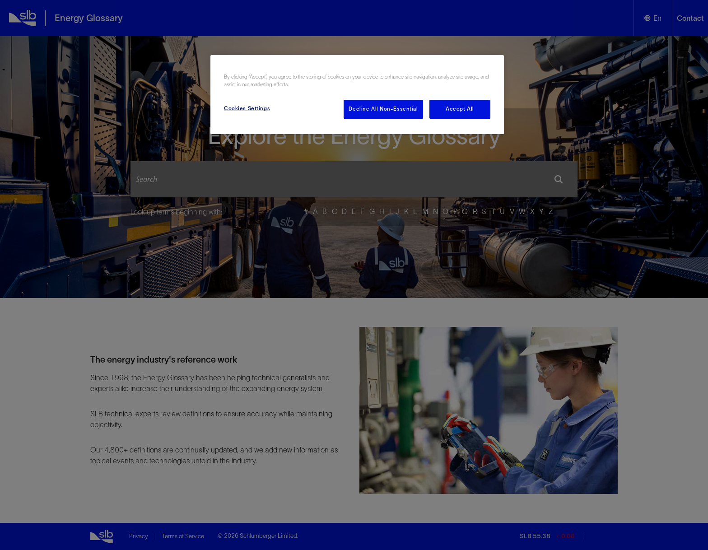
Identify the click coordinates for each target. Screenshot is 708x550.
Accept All (460, 109)
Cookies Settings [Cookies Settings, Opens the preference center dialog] (247, 108)
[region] (357, 94)
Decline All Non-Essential (383, 109)
